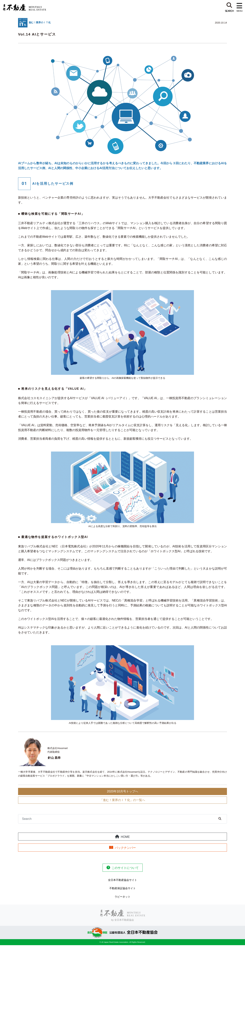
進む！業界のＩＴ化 (40, 22)
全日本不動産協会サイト (122, 879)
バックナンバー (125, 847)
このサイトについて (125, 867)
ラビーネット (122, 896)
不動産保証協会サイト (122, 888)
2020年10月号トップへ (122, 791)
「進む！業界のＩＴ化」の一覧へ (122, 800)
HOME (125, 836)
